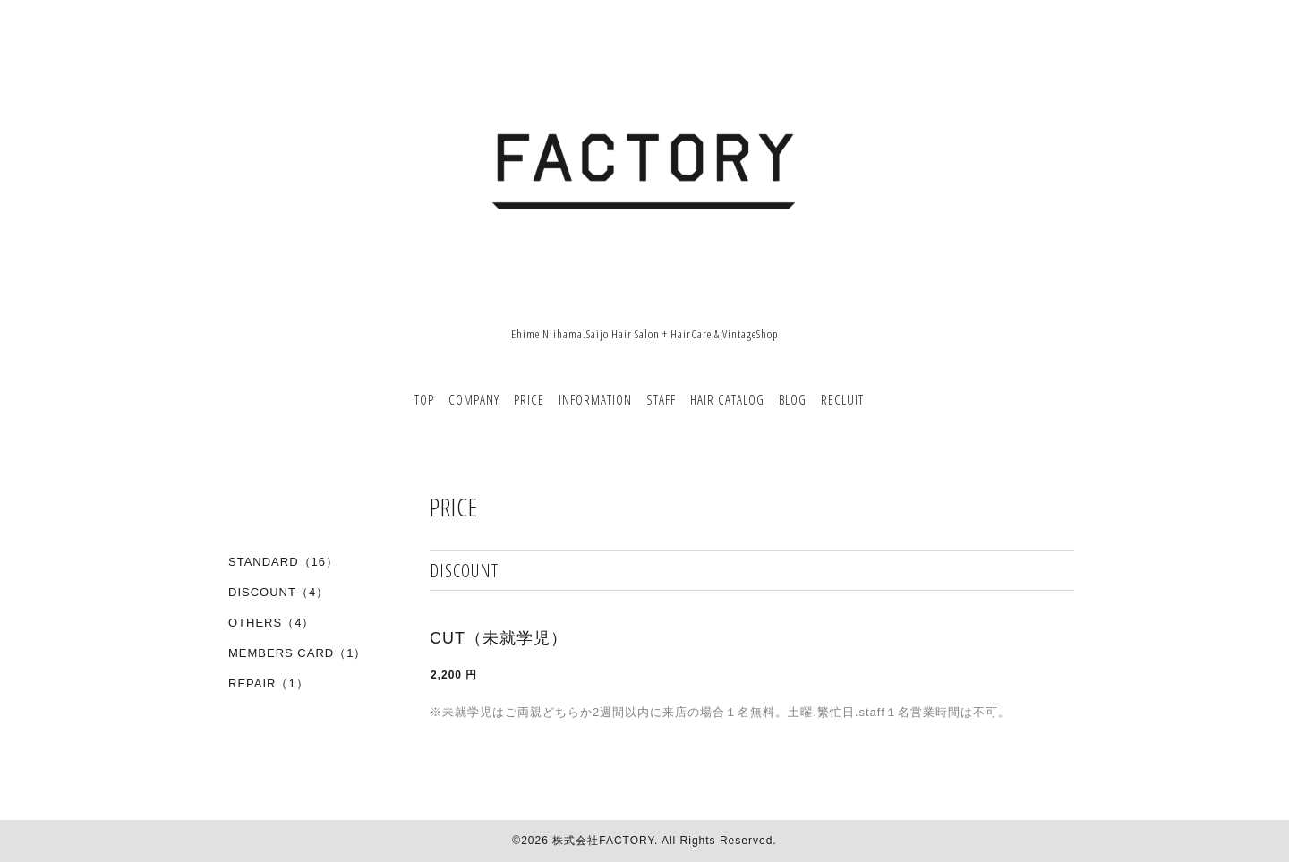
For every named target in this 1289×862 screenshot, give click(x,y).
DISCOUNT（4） (278, 592)
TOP (424, 399)
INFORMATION (595, 399)
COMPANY (473, 399)
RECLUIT (842, 399)
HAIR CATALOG (727, 399)
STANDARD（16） (283, 561)
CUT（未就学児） (499, 638)
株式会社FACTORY (603, 840)
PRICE (529, 399)
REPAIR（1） (268, 683)
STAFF (661, 399)
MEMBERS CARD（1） (297, 653)
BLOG (793, 399)
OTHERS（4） (271, 622)
